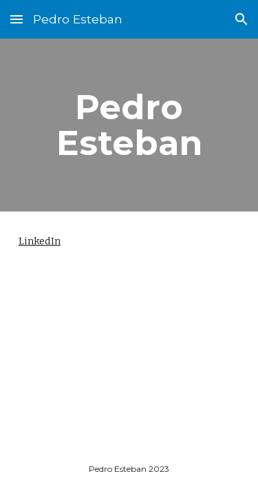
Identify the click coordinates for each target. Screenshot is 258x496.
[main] (129, 125)
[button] (16, 19)
